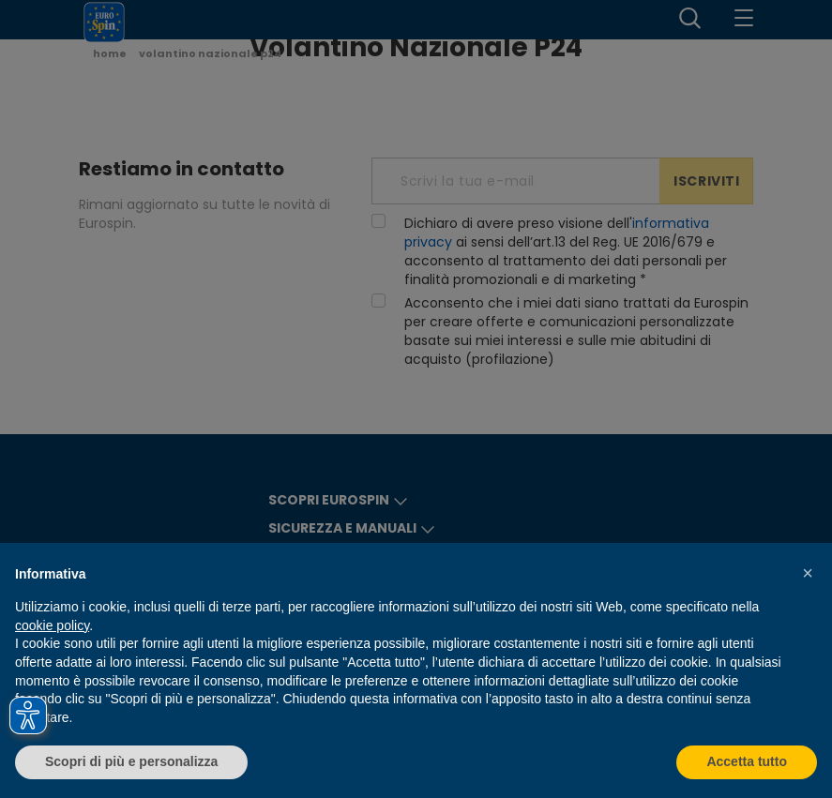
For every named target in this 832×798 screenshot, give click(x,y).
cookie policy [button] (52, 625)
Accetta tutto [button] (746, 761)
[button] (808, 573)
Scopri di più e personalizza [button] (131, 761)
